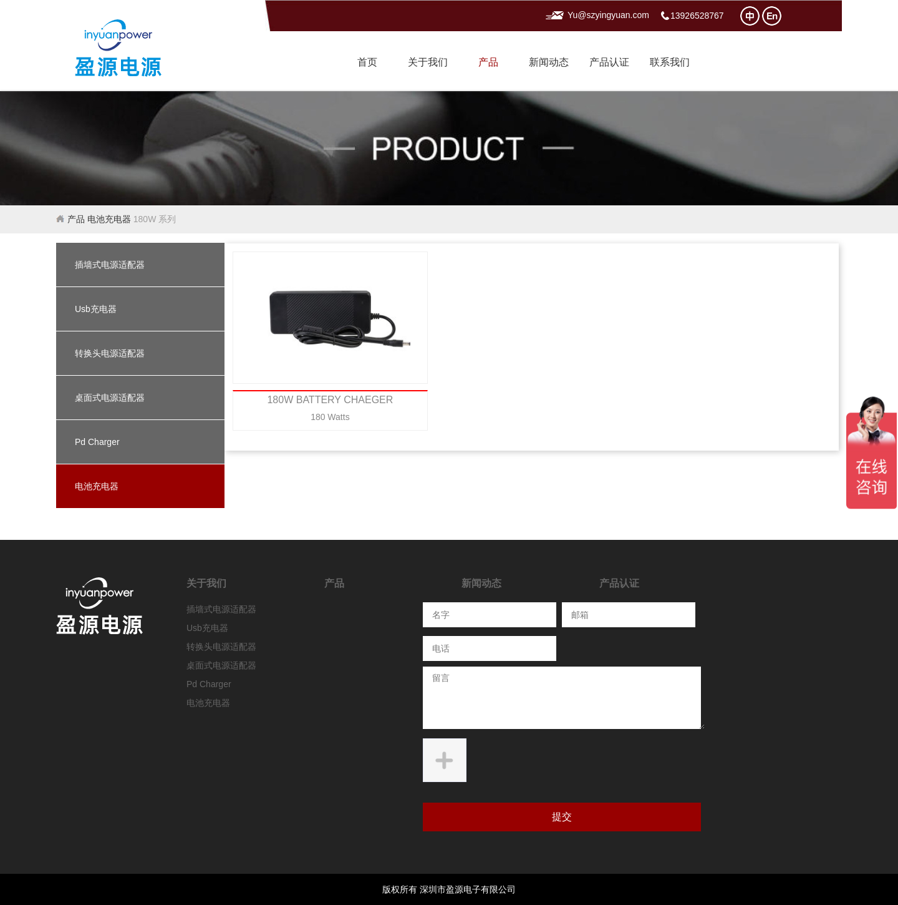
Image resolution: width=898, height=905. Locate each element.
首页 (367, 62)
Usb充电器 (96, 309)
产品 (488, 62)
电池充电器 (109, 219)
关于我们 (428, 62)
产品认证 (609, 62)
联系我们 (670, 62)
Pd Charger (97, 442)
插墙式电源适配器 (110, 265)
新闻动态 (549, 62)
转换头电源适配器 (110, 353)
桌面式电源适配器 (110, 398)
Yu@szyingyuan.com (608, 15)
